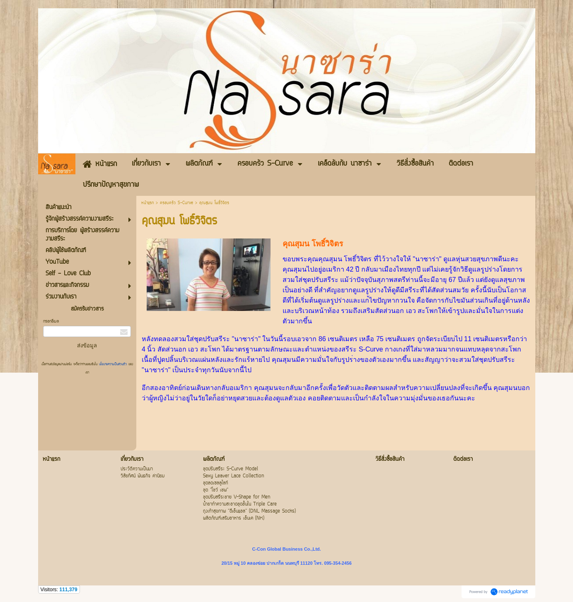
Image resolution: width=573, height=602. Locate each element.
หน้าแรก (147, 203)
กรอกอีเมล (51, 321)
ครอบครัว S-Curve (177, 203)
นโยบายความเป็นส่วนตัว (112, 364)
